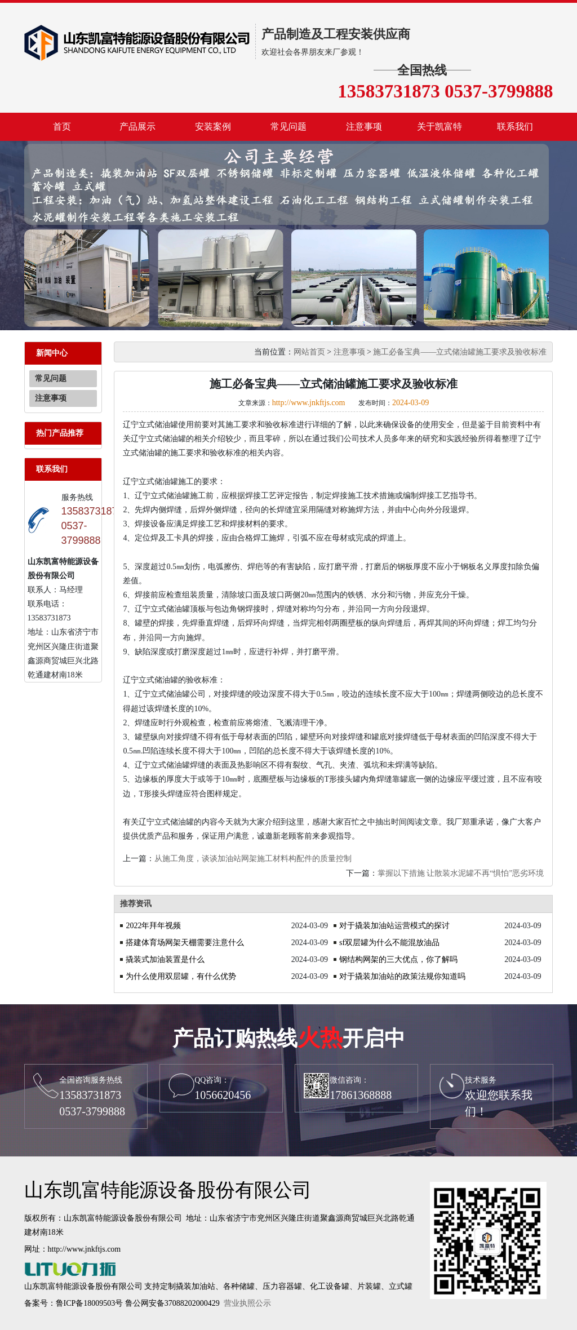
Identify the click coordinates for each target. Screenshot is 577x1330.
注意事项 (364, 126)
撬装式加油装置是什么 (165, 959)
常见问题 (288, 126)
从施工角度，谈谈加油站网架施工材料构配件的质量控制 (253, 858)
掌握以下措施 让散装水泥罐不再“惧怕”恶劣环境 (461, 873)
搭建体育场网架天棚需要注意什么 (185, 942)
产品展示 (137, 126)
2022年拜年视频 (153, 925)
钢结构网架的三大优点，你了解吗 (398, 959)
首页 (62, 126)
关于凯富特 (439, 126)
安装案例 (213, 126)
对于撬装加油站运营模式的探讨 (394, 925)
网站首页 (309, 352)
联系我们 (515, 126)
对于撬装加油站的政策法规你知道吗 (402, 976)
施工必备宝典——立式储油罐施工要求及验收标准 (460, 352)
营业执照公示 (247, 1303)
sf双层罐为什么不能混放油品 (389, 942)
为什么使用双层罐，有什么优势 (181, 976)
